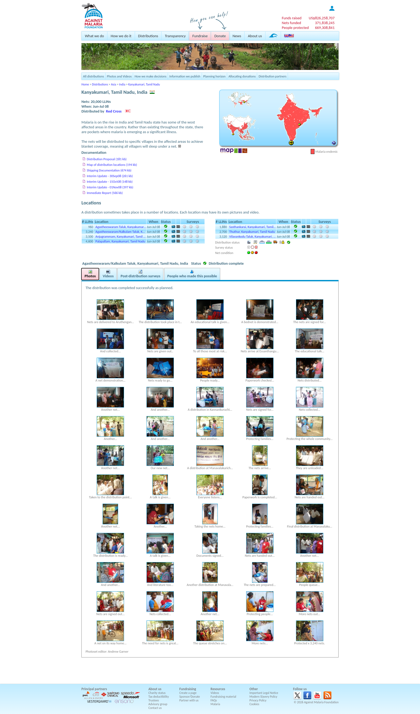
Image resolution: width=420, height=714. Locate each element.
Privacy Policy (257, 700)
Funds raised (292, 18)
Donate (220, 35)
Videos (215, 693)
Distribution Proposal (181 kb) (107, 159)
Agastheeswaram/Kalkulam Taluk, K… (120, 232)
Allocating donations (242, 76)
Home (85, 84)
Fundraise (200, 35)
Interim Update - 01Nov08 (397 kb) (110, 187)
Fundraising (187, 689)
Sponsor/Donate (189, 696)
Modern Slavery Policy (263, 696)
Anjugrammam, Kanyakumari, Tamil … (120, 236)
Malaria (215, 704)
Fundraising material (223, 696)
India (122, 84)
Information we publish (184, 76)
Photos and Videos (119, 76)
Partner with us (189, 700)
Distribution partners (272, 76)
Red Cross (114, 111)
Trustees (153, 700)
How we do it (121, 35)
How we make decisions (150, 76)
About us (255, 35)
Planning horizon (214, 76)
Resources (218, 689)
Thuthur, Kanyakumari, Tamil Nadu (252, 232)
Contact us (155, 708)
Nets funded (291, 22)
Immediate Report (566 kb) (105, 193)
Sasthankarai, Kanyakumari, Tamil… (252, 227)
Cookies (254, 704)
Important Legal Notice (263, 693)
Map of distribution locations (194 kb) (112, 165)
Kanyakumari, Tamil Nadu (144, 84)
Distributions (148, 35)
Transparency (175, 35)
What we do (94, 35)
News (236, 35)
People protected (295, 27)
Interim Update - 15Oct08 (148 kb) (110, 182)
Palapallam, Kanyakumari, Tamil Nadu (120, 241)
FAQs (214, 700)
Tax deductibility (158, 696)
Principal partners (94, 689)
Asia (113, 84)
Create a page (188, 693)
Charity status (157, 693)
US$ (322, 18)
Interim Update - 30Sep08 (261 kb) (110, 176)
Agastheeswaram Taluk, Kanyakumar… (120, 227)
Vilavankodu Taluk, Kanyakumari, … (252, 236)
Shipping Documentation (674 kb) (109, 170)
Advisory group (157, 704)
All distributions (93, 76)
